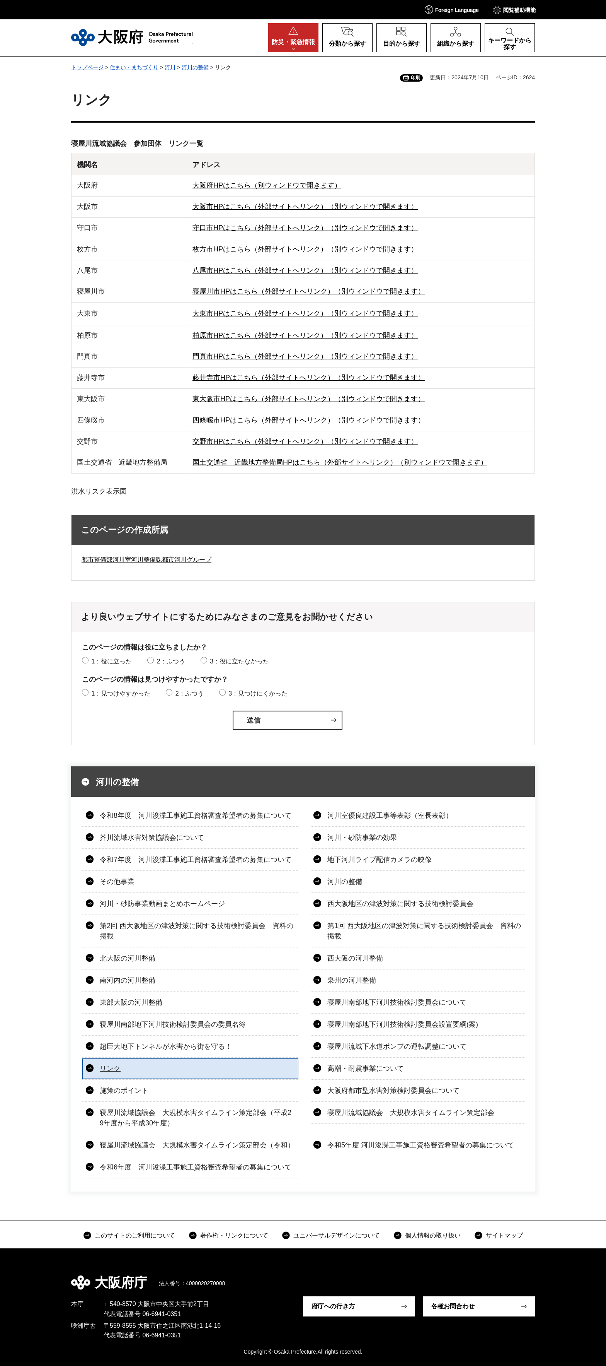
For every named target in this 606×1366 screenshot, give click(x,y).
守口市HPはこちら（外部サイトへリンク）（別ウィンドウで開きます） (305, 228)
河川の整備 (195, 67)
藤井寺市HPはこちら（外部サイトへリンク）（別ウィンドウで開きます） (308, 377)
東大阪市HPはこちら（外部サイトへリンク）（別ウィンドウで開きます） (308, 399)
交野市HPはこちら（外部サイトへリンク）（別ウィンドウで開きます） (305, 441)
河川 (170, 67)
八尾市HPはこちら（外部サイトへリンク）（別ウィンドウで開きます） (305, 270)
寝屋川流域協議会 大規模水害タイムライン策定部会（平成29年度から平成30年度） (195, 1118)
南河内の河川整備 (127, 980)
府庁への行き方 (333, 1306)
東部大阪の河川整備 (131, 1002)
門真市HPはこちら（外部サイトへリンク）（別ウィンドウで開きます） (305, 356)
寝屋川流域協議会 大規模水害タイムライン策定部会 (410, 1112)
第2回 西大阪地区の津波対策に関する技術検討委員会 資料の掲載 (196, 931)
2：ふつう (171, 661)
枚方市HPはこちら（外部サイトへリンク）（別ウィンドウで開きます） (305, 249)
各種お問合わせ (453, 1306)
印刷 (415, 77)
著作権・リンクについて (234, 1235)
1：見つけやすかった (120, 693)
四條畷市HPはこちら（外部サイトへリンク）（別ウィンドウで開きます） (308, 420)
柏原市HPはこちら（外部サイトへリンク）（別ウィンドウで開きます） (305, 335)
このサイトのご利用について (135, 1235)
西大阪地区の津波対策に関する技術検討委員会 (400, 904)
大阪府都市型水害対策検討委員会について (393, 1090)
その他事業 (117, 882)
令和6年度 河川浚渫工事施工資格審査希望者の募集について (195, 1167)
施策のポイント (124, 1090)
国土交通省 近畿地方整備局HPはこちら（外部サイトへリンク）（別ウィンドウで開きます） (339, 462)
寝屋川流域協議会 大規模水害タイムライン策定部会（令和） (197, 1145)
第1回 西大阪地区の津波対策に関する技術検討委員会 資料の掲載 (424, 931)
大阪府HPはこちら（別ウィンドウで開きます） (266, 185)
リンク (110, 1068)
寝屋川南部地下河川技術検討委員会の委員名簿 (173, 1024)
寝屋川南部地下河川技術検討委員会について (396, 1002)
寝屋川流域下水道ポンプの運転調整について (396, 1046)
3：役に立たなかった (239, 661)
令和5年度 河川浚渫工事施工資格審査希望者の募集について (420, 1145)
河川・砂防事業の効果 (362, 837)
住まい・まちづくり (134, 67)
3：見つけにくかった (258, 693)
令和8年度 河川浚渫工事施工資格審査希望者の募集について (195, 815)
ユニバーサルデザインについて (336, 1235)
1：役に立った (111, 661)
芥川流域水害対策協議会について (152, 837)
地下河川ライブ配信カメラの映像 (379, 859)
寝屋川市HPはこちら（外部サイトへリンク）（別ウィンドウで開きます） (308, 291)
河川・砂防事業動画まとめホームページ (162, 904)
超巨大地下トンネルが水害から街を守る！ (166, 1046)
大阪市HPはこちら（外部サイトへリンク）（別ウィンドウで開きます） (305, 206)
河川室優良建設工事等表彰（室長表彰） (390, 815)
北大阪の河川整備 (127, 958)
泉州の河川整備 (351, 980)
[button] (452, 9)
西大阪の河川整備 (355, 958)
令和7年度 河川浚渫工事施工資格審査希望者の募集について (195, 859)
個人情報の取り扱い (433, 1235)
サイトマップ (504, 1235)
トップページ (87, 67)
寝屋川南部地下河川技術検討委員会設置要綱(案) (402, 1024)
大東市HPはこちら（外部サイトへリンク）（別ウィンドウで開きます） (305, 313)
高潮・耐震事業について (365, 1068)
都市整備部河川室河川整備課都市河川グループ (146, 559)
